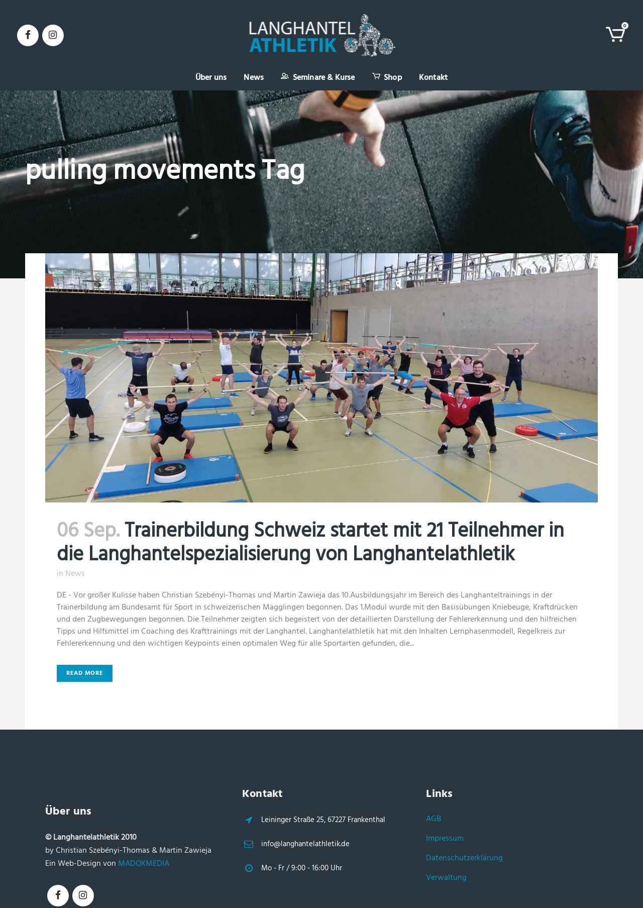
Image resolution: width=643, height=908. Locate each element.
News (75, 573)
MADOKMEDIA (143, 863)
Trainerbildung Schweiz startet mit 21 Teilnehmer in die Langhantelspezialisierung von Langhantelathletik (310, 543)
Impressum (445, 838)
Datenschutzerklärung (464, 858)
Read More (84, 673)
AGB (433, 819)
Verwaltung (446, 877)
